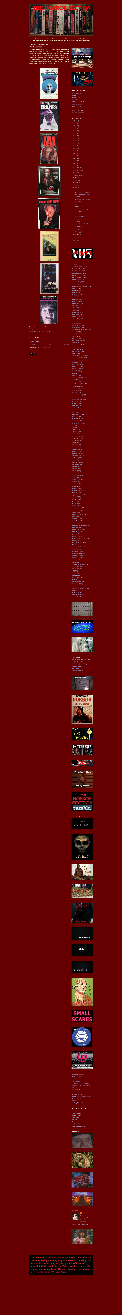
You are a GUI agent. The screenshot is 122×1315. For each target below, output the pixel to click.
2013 (75, 153)
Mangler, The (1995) (77, 438)
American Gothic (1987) (78, 275)
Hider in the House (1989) (79, 395)
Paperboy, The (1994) (77, 479)
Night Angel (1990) (77, 460)
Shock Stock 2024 (77, 97)
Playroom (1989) (76, 488)
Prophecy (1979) (76, 497)
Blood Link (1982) (76, 297)
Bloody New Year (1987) (78, 301)
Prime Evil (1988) (76, 492)
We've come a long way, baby (83, 199)
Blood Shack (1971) (77, 299)
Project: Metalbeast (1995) (79, 495)
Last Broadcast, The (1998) (79, 423)
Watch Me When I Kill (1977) (79, 586)
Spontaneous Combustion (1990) (81, 538)
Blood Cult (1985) (76, 292)
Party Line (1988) (76, 484)
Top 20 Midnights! (76, 93)
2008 (75, 165)
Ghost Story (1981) (77, 379)
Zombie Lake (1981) (77, 597)
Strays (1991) (75, 544)
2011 (75, 158)
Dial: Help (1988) (76, 353)
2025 (75, 123)
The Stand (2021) (76, 666)
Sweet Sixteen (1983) (77, 551)
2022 (75, 131)
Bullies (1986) (75, 308)
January (77, 234)
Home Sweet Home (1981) (79, 399)
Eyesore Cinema (76, 1113)
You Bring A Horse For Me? (79, 1103)
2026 (75, 121)
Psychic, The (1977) (77, 499)
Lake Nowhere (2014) (77, 421)
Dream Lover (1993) (77, 364)
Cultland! (74, 95)
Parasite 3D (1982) (77, 481)
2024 (75, 126)
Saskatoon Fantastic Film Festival (81, 1085)
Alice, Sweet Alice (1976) (78, 271)
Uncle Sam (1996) (77, 575)
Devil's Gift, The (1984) (78, 351)
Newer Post (32, 344)
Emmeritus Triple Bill (77, 366)
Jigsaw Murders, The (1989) (79, 414)
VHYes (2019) (75, 579)
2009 (75, 163)
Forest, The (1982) (77, 375)
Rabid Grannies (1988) (78, 508)
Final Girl (74, 1087)
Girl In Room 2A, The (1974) (79, 384)
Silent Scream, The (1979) (79, 523)
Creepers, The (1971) (77, 321)
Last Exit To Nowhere (77, 1124)
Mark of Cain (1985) (77, 440)
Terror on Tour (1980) (77, 557)
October (77, 172)
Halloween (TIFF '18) (77, 670)
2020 (75, 135)
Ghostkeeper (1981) (77, 382)
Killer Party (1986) (76, 416)
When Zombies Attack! (81, 219)
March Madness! (79, 206)
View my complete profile (80, 1224)
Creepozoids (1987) (77, 323)
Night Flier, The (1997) (78, 462)
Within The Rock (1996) (78, 594)
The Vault (74, 1119)
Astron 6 (74, 1100)
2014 (75, 150)
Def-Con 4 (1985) (76, 347)
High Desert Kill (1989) (78, 397)
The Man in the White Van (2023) (81, 659)
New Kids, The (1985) (78, 453)
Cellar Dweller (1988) (77, 314)
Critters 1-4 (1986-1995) (78, 325)
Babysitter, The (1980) (78, 282)
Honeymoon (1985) (77, 401)
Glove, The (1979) (77, 388)
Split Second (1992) (77, 536)
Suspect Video (76, 1111)
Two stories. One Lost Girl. (82, 224)
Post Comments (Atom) (43, 347)
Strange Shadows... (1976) (79, 542)
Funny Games (78, 214)
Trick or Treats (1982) (77, 566)
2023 (75, 128)
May (76, 185)
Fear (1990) (75, 373)
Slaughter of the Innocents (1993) (81, 525)
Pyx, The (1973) (76, 503)
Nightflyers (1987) (76, 466)
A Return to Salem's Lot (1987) (80, 266)
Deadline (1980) (76, 336)
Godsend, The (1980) (77, 390)
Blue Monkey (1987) (77, 303)
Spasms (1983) (76, 534)
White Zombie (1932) (77, 590)
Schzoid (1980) (76, 516)
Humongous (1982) (77, 405)
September (78, 175)
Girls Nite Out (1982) (77, 386)
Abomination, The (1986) (78, 269)
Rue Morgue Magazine (78, 1074)
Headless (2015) (76, 392)
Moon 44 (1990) (76, 442)
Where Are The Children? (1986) (80, 588)
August (77, 177)
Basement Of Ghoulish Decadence (81, 1096)
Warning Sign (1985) (77, 584)
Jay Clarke (85, 1213)
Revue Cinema (76, 1081)
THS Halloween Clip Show (79, 102)
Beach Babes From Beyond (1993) (81, 286)
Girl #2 (73, 108)
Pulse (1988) (75, 501)
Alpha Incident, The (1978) (79, 273)
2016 (75, 145)
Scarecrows (78, 201)
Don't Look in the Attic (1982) (79, 358)
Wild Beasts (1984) (77, 592)
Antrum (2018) (75, 668)
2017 (75, 143)
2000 (75, 242)
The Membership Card (78, 112)
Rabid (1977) (75, 505)
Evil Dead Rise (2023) (78, 662)
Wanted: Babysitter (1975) (79, 581)
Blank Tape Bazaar (77, 104)
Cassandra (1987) (76, 310)
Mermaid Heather (76, 1090)
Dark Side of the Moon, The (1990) (81, 329)
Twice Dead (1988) (77, 573)
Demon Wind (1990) (77, 349)
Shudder (74, 1122)
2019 (75, 138)
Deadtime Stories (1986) (78, 340)
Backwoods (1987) (77, 284)
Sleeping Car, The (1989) (78, 529)
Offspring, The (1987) (77, 475)
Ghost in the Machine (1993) (79, 377)
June (76, 182)
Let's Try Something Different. (83, 192)
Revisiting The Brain (77, 110)
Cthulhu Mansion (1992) (78, 327)
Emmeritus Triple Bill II (78, 368)
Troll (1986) (75, 571)
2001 (75, 240)
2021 (75, 133)
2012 (75, 155)
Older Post (66, 344)
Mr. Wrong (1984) (76, 447)
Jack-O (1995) (75, 410)
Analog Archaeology (77, 106)
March (77, 190)
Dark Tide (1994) (76, 331)
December (78, 167)
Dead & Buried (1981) (78, 334)
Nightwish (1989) (76, 471)
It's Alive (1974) (76, 408)
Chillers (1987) (76, 316)
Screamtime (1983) (77, 518)
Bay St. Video (75, 1117)
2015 (75, 148)
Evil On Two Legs (76, 1098)
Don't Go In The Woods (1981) (80, 355)
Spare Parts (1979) (77, 531)
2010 (75, 160)
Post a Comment (34, 341)
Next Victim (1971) (77, 458)
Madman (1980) (76, 434)
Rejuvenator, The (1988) (78, 510)
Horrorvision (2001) (77, 403)
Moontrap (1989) (76, 444)
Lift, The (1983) (76, 425)
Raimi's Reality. (79, 211)
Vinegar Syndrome (77, 1115)
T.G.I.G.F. (77, 204)
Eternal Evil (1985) (77, 371)
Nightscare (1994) (76, 468)
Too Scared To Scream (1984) (80, 564)
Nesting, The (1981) (77, 451)
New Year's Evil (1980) (78, 455)
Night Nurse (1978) (77, 464)
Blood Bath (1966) (77, 290)
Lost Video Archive (77, 1094)
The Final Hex (75, 99)
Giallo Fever (75, 1092)
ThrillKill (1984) (76, 562)
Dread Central (75, 1079)
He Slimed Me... (79, 226)
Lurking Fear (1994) (77, 431)
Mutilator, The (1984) (77, 449)
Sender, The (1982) (77, 521)
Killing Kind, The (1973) (78, 418)
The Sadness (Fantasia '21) (79, 664)
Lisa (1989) (75, 427)
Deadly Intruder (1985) (78, 338)
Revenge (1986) (76, 512)
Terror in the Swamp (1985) (79, 555)
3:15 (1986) (75, 264)
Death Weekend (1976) (78, 345)
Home (49, 344)
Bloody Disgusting (76, 1076)
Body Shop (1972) (77, 305)
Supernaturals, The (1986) (79, 547)
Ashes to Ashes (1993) (78, 279)
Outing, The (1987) (77, 477)
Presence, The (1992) (78, 490)
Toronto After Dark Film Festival (80, 1083)
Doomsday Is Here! (80, 216)
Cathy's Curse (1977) (77, 312)
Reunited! (77, 221)
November (78, 170)
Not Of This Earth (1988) (78, 473)
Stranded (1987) (76, 540)
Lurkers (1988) (76, 429)
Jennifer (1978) (76, 412)
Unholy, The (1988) (77, 577)
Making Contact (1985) (78, 436)
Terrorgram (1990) (77, 560)
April (76, 187)
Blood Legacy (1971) (77, 295)
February (77, 232)
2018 (75, 140)
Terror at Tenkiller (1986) (78, 553)
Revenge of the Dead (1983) (79, 514)
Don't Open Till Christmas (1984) (80, 360)
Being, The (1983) (76, 288)
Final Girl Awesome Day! (81, 209)
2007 (75, 237)
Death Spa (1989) (76, 342)
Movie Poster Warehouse (78, 1126)
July (76, 180)
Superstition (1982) (77, 549)
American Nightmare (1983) (79, 277)
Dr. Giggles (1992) (77, 362)
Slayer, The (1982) (77, 527)
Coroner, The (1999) (77, 318)
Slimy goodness (79, 229)
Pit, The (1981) (76, 486)
